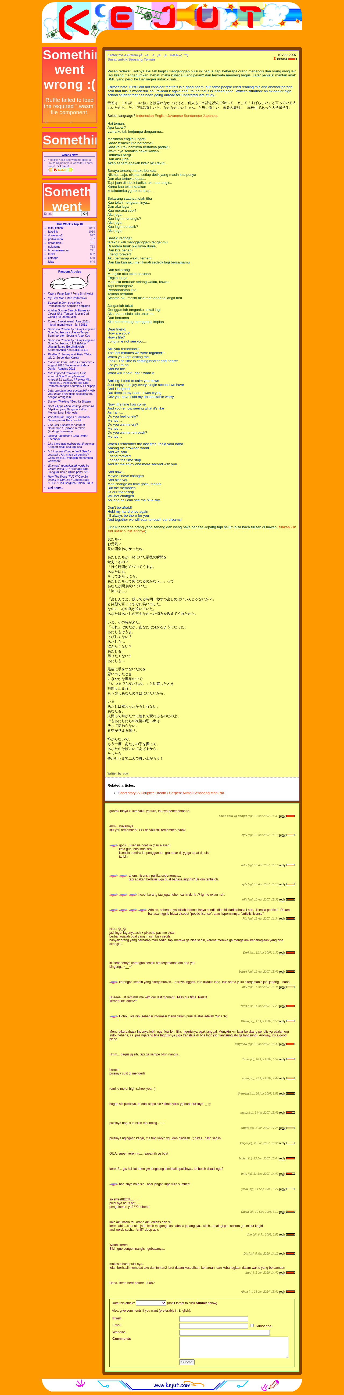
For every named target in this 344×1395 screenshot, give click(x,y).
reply (282, 815)
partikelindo (55, 239)
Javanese (175, 116)
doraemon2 (55, 235)
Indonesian (145, 116)
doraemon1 (55, 242)
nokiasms (54, 246)
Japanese (210, 116)
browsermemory (58, 250)
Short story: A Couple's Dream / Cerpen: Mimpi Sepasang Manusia (171, 793)
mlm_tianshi (55, 227)
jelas (51, 261)
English (161, 116)
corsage (53, 257)
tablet (51, 254)
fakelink (53, 231)
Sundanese (193, 116)
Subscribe (260, 1326)
